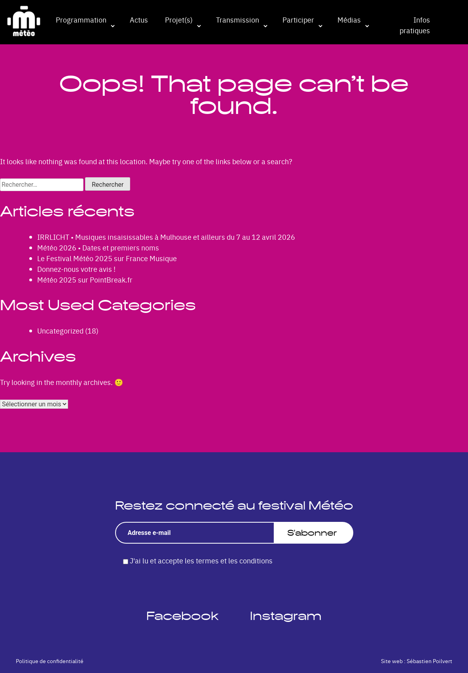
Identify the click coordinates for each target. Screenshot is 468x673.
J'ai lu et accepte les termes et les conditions (201, 560)
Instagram (286, 616)
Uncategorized (60, 331)
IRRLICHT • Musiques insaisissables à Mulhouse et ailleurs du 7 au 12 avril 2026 (166, 237)
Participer (298, 20)
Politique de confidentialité (49, 661)
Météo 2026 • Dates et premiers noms (98, 247)
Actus (139, 20)
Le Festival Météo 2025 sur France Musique (107, 258)
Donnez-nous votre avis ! (76, 269)
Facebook (182, 616)
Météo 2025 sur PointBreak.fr (85, 279)
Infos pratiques (415, 25)
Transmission (237, 20)
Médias (349, 20)
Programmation (81, 20)
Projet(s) (179, 20)
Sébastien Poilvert (429, 661)
